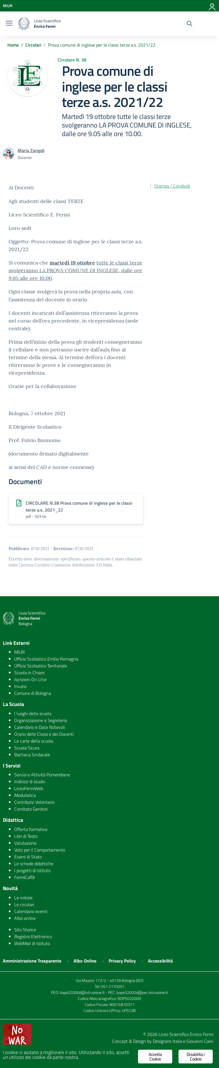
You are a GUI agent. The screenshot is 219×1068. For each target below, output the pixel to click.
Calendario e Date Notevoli (39, 727)
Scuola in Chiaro (29, 672)
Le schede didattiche (33, 863)
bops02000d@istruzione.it (82, 992)
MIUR (19, 652)
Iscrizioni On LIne (30, 679)
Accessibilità (160, 960)
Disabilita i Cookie (195, 1056)
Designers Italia (167, 1041)
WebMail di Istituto (32, 943)
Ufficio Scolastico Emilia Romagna (46, 658)
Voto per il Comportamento (39, 849)
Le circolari (24, 904)
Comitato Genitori (31, 809)
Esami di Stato (28, 856)
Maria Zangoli (31, 150)
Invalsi (20, 686)
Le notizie (23, 897)
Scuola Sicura (26, 747)
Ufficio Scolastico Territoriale (40, 665)
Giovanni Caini (199, 1041)
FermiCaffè (24, 877)
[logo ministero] (24, 23)
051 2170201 (113, 986)
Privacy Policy (122, 960)
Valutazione (25, 843)
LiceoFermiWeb (28, 788)
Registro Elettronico (33, 936)
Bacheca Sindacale (32, 754)
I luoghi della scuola (32, 713)
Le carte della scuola (33, 740)
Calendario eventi (30, 911)
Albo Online (85, 960)
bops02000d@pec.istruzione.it (142, 992)
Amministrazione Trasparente (32, 960)
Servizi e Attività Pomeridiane (42, 774)
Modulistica (25, 795)
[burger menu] (9, 23)
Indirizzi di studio (29, 781)
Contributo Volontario (34, 802)
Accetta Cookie (155, 1056)
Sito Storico (25, 929)
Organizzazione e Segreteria (40, 720)
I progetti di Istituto (32, 870)
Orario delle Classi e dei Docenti (44, 734)
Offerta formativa (30, 829)
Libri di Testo (25, 836)
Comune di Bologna (32, 693)
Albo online (25, 918)
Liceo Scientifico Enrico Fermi (186, 1034)
